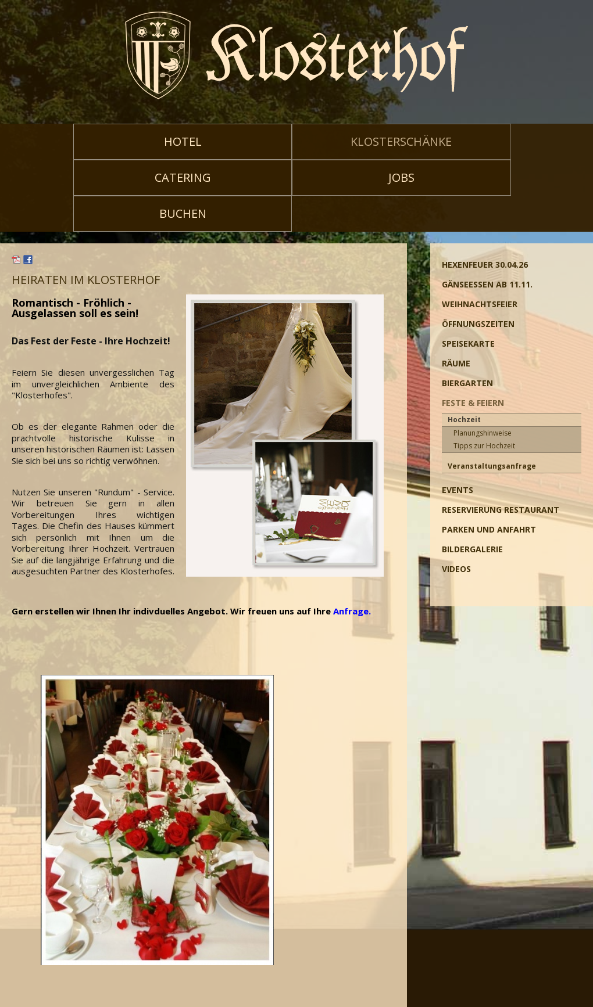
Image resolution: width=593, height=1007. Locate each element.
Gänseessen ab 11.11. (487, 284)
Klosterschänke (401, 141)
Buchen (182, 213)
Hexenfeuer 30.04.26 (485, 264)
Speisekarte (468, 343)
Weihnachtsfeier (479, 304)
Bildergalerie (472, 549)
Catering (183, 177)
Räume (456, 363)
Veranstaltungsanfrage (492, 466)
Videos (456, 568)
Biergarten (467, 383)
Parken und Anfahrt (489, 529)
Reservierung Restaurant (500, 509)
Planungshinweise (482, 433)
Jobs (401, 177)
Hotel (183, 141)
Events (457, 489)
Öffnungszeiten (478, 323)
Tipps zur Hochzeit (484, 446)
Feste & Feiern (473, 402)
